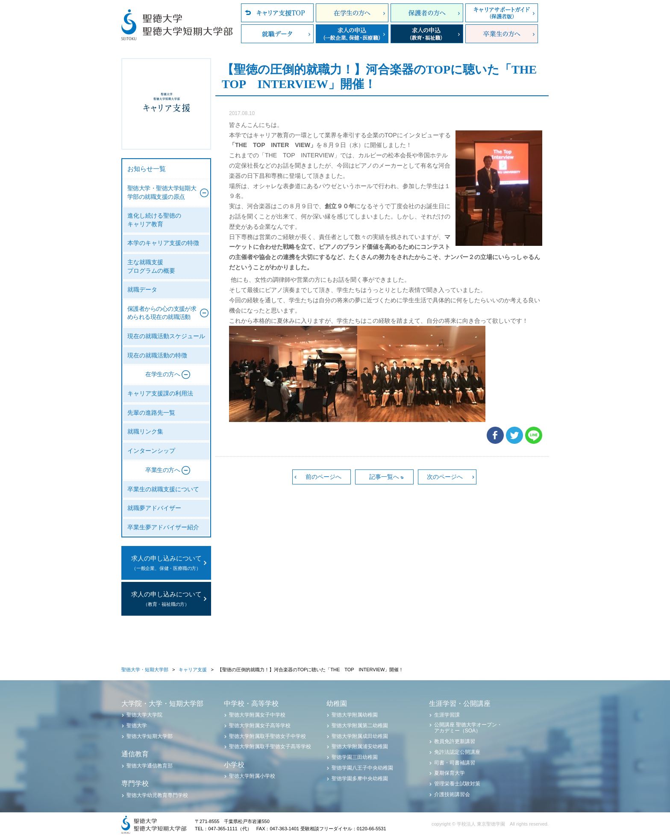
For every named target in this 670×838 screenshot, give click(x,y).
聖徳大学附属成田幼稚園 (360, 736)
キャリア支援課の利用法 (160, 393)
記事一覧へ (384, 476)
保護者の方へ (427, 12)
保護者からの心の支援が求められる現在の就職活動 (161, 313)
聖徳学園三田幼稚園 (355, 757)
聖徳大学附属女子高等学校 (260, 726)
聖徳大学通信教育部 (149, 766)
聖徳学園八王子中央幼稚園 (362, 768)
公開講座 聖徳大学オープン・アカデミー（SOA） (468, 728)
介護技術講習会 (452, 794)
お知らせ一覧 (146, 168)
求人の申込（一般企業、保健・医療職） (352, 33)
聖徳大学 (136, 726)
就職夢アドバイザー (154, 508)
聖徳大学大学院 (144, 715)
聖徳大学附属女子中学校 (257, 715)
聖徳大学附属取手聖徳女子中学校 (267, 736)
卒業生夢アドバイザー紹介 (163, 527)
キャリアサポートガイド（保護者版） (501, 12)
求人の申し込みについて (166, 563)
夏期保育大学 (449, 773)
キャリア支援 (193, 669)
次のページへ (445, 476)
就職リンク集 (145, 431)
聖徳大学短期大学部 (149, 736)
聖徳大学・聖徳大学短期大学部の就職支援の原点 (161, 192)
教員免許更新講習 (454, 741)
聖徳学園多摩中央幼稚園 (360, 779)
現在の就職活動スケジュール (166, 336)
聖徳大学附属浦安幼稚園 (360, 746)
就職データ (277, 33)
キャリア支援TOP (277, 12)
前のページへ (323, 476)
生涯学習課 (447, 715)
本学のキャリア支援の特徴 (163, 243)
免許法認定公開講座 (457, 752)
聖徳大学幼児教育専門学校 (157, 795)
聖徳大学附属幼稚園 (355, 715)
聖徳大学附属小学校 (252, 776)
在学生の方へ (352, 12)
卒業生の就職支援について (163, 489)
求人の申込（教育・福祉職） (427, 33)
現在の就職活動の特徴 (157, 355)
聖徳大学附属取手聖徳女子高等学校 (270, 746)
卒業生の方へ (501, 33)
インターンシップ (151, 451)
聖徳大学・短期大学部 (144, 669)
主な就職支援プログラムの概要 (151, 266)
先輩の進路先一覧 (151, 413)
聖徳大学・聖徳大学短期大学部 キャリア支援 (166, 104)
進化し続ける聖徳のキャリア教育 (154, 219)
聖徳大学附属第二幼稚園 (360, 726)
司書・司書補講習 (454, 763)
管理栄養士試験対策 (457, 784)
